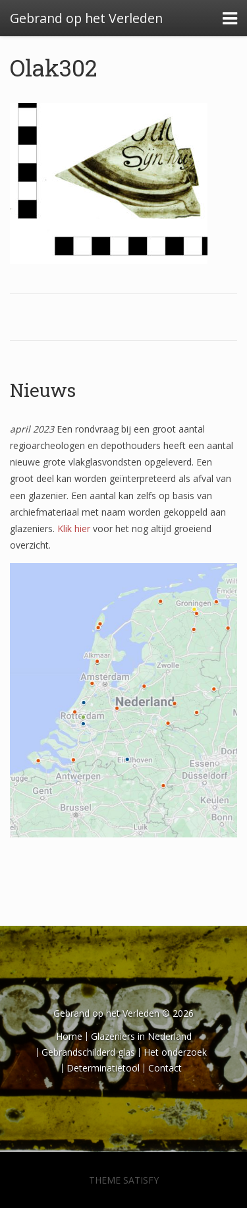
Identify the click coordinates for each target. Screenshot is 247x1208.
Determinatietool (103, 1068)
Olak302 (53, 67)
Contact (165, 1068)
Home (69, 1036)
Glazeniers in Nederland (141, 1036)
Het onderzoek (175, 1052)
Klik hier (73, 528)
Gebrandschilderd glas (88, 1052)
